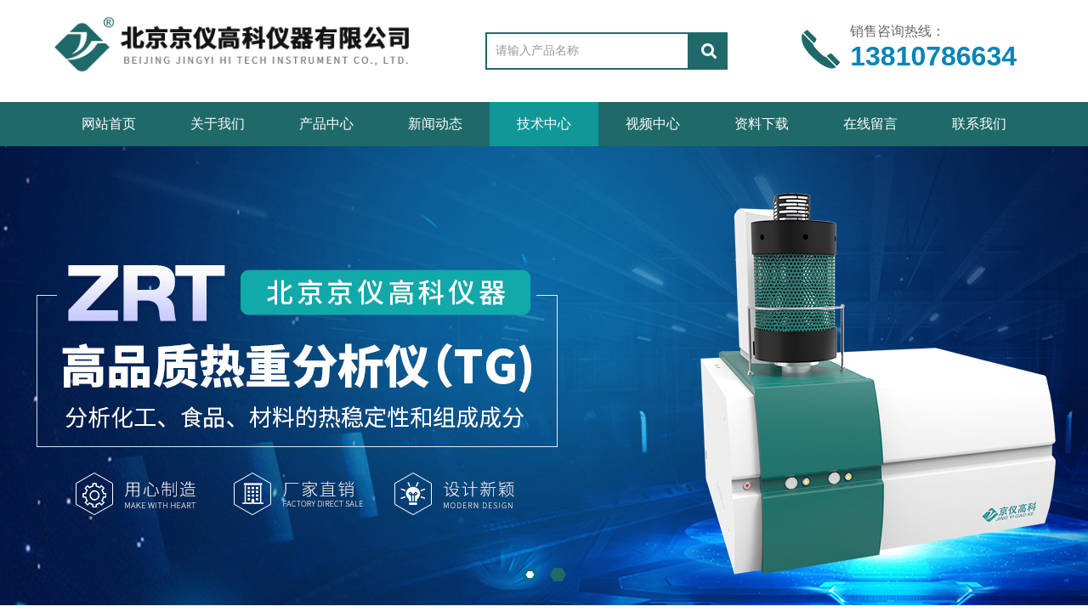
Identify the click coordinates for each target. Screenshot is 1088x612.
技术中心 (544, 123)
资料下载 (761, 123)
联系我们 (979, 123)
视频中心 (653, 123)
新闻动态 (435, 123)
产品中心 (326, 123)
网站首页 (109, 123)
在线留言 (870, 123)
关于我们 (217, 123)
